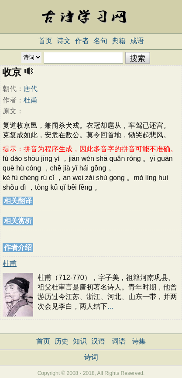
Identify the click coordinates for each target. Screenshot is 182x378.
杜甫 (31, 100)
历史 (62, 341)
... (110, 306)
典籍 (119, 40)
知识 (80, 341)
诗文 (64, 40)
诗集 (139, 341)
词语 (119, 341)
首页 (45, 40)
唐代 (31, 88)
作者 (82, 40)
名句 (100, 40)
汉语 (98, 341)
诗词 (91, 357)
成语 (137, 40)
